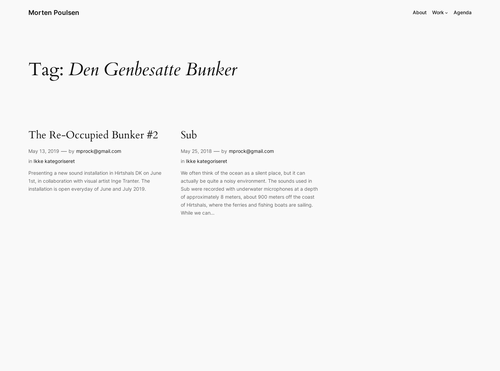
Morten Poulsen (53, 12)
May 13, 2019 (43, 151)
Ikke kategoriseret (54, 161)
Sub (189, 135)
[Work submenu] (446, 12)
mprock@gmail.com (98, 151)
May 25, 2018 (196, 151)
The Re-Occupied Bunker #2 (93, 135)
